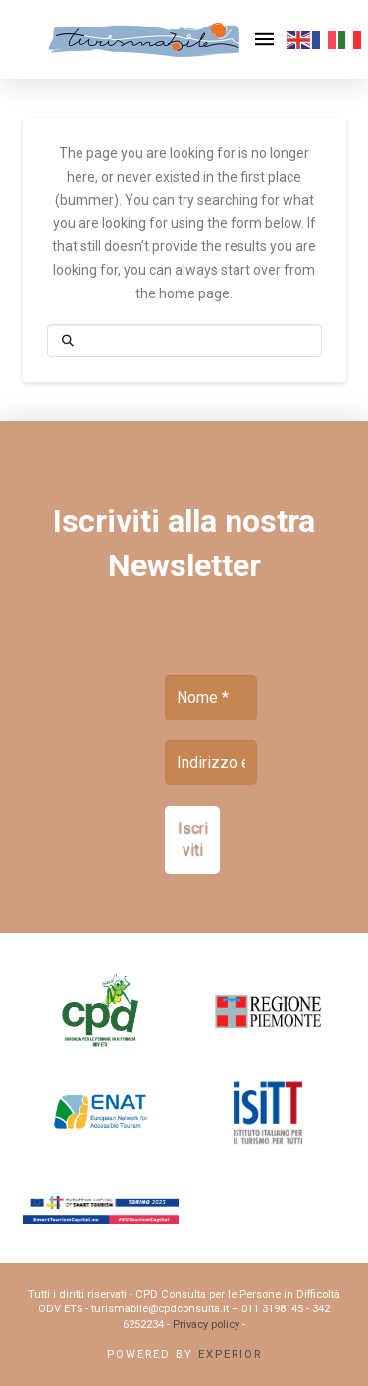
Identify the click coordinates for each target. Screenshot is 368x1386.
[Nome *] (211, 697)
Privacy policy (206, 1324)
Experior (230, 1354)
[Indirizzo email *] (211, 762)
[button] (265, 39)
